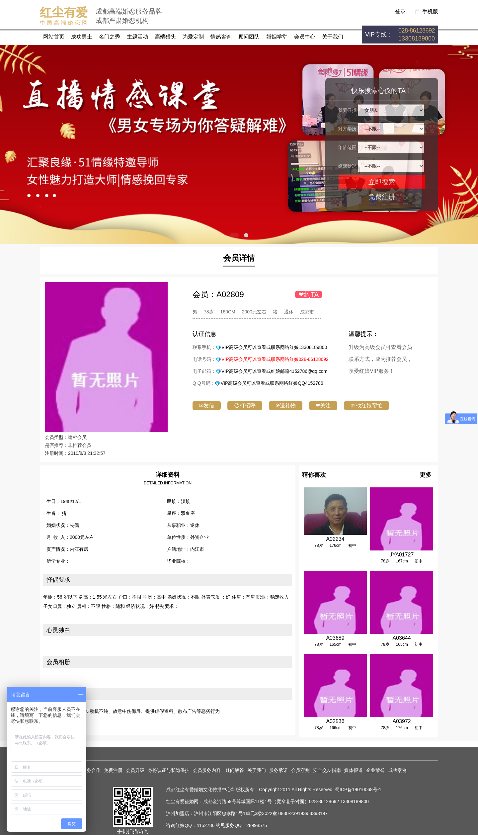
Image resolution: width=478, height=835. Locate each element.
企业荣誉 (375, 770)
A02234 (335, 539)
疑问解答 (234, 770)
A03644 (401, 638)
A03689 (335, 638)
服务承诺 (278, 770)
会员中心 (304, 37)
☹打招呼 (245, 405)
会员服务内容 (207, 770)
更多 (426, 474)
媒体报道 (353, 770)
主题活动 (137, 37)
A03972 (401, 721)
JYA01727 (402, 554)
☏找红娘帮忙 (366, 405)
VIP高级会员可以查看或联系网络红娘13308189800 (274, 347)
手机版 (430, 11)
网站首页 (53, 37)
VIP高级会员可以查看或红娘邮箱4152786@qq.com (274, 371)
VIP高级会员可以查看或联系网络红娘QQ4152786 (272, 383)
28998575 (256, 825)
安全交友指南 (327, 770)
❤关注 (323, 405)
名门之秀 (109, 37)
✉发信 (206, 405)
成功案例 (397, 770)
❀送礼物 (286, 405)
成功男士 (81, 37)
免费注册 (381, 196)
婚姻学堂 (276, 37)
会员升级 (135, 770)
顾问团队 (249, 37)
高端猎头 (165, 37)
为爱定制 (193, 37)
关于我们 (332, 37)
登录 (400, 11)
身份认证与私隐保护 (169, 770)
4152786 (206, 825)
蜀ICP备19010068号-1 (358, 789)
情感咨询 (221, 37)
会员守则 (300, 770)
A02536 (335, 721)
